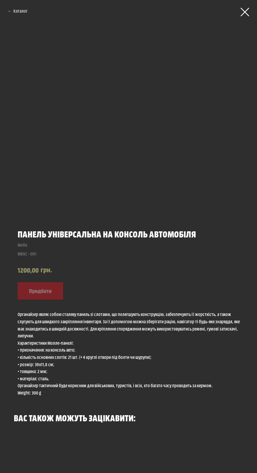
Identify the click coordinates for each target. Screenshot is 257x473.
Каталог (20, 11)
